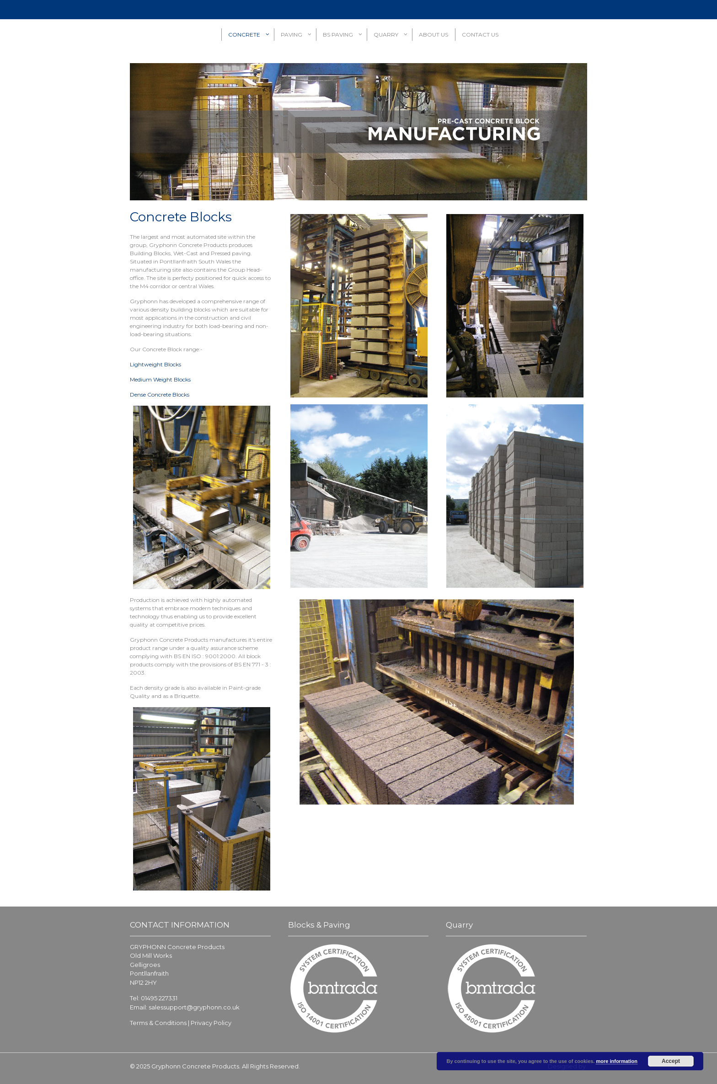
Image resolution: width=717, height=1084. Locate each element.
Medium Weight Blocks (160, 379)
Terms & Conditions (158, 1022)
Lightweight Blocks (155, 364)
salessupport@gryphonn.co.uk (194, 1007)
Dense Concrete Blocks (159, 394)
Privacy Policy (211, 1022)
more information (616, 1061)
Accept (671, 1061)
